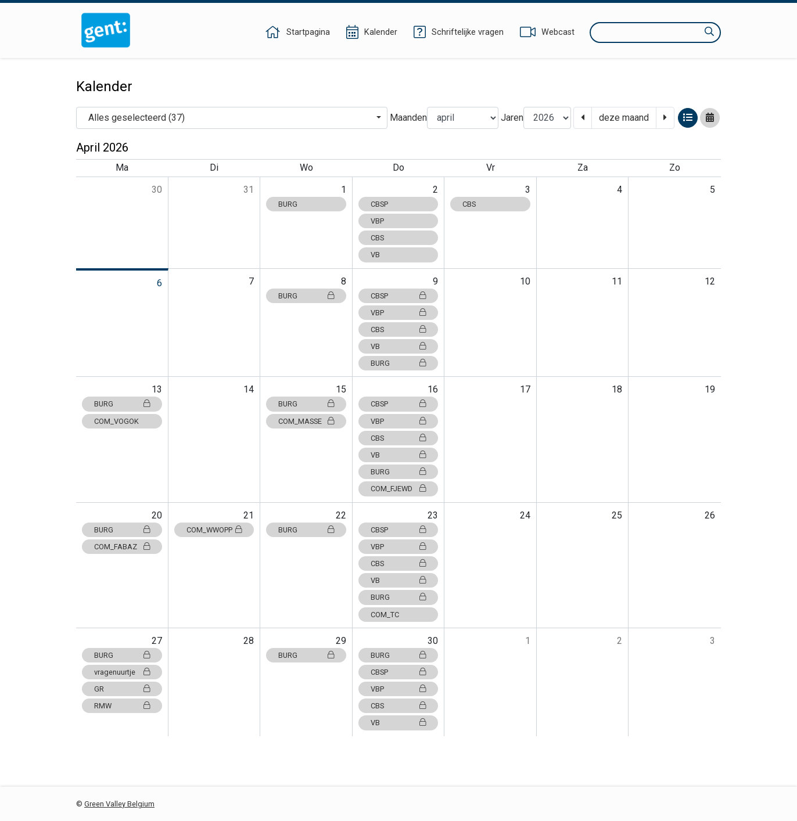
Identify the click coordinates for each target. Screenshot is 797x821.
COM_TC (385, 614)
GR (122, 689)
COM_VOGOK (116, 421)
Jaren (512, 117)
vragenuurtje (122, 672)
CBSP (379, 204)
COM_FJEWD (398, 488)
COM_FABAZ (122, 546)
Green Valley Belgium (119, 804)
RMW (122, 705)
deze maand (624, 117)
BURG (287, 204)
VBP (377, 221)
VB (375, 254)
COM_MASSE (306, 421)
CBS (377, 237)
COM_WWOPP (214, 529)
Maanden (408, 117)
